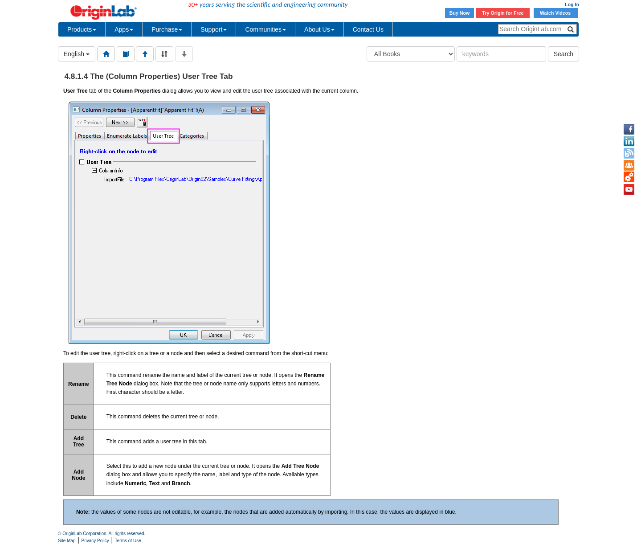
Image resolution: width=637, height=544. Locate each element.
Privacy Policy (95, 540)
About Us (319, 29)
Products (81, 29)
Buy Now (459, 13)
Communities (265, 29)
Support (213, 29)
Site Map (66, 540)
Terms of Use (128, 540)
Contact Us (368, 29)
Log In (572, 4)
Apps (123, 29)
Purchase (166, 29)
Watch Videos (556, 13)
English (77, 53)
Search (563, 53)
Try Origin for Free (503, 13)
